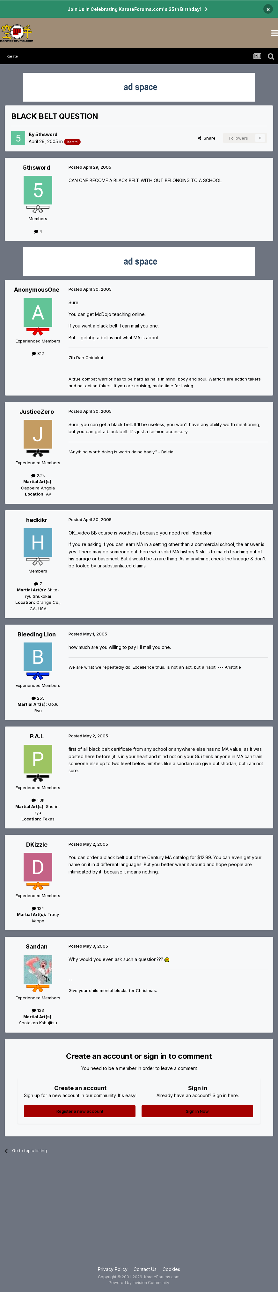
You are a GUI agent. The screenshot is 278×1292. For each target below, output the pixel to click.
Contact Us (145, 1269)
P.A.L (37, 736)
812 (38, 353)
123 (38, 1010)
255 (38, 698)
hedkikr (37, 520)
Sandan (37, 946)
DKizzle (37, 844)
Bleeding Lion (37, 634)
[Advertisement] (139, 1214)
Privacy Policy (113, 1269)
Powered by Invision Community (139, 1282)
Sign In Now (197, 1111)
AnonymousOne (36, 289)
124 (38, 908)
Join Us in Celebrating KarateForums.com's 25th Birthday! (134, 9)
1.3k (38, 800)
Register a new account (79, 1111)
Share (207, 138)
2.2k (38, 475)
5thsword (46, 134)
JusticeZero (36, 411)
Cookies (171, 1269)
